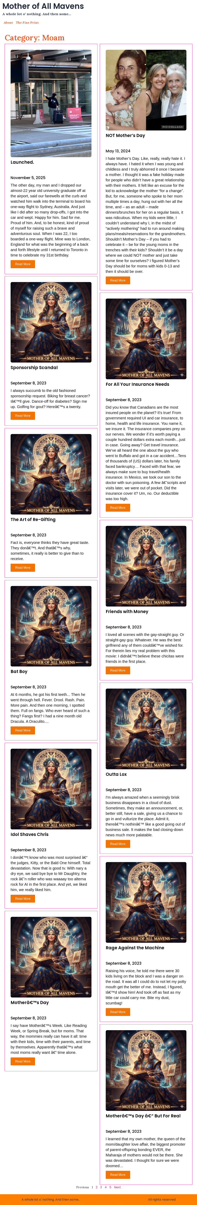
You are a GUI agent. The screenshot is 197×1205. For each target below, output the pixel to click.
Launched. (22, 162)
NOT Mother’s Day (125, 136)
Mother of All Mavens (43, 6)
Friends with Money (127, 612)
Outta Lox (116, 774)
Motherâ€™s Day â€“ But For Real (143, 1116)
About (8, 22)
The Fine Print (27, 22)
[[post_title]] (51, 103)
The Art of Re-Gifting (33, 520)
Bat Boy (19, 672)
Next (117, 1187)
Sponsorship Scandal (34, 368)
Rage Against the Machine (135, 948)
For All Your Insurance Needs (137, 384)
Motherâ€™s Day (30, 1003)
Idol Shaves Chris (30, 835)
